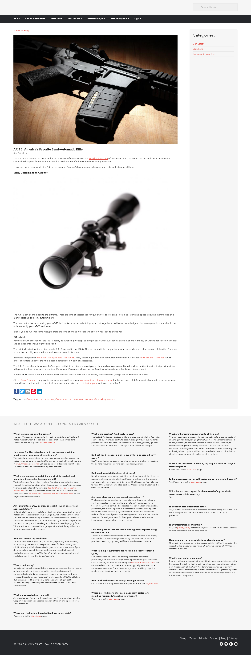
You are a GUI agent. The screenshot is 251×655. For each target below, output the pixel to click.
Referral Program (96, 18)
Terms (193, 638)
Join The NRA (75, 18)
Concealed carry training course (74, 399)
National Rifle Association (143, 562)
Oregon (25, 463)
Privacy (182, 638)
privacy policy (183, 527)
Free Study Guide (120, 18)
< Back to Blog (21, 30)
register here (152, 583)
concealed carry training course (96, 380)
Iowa (18, 463)
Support (214, 638)
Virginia (35, 463)
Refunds (203, 638)
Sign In (138, 18)
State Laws (56, 18)
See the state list (47, 442)
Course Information (35, 18)
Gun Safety (198, 43)
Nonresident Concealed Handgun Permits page (51, 493)
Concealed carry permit (40, 399)
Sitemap (233, 638)
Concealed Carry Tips (204, 54)
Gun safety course (104, 399)
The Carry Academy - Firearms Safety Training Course (37, 7)
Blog (223, 638)
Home (16, 18)
